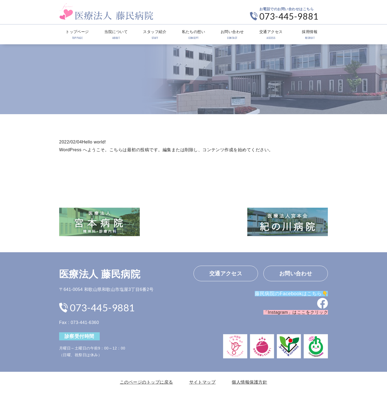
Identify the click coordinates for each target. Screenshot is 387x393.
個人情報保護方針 (249, 382)
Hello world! (94, 142)
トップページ (77, 35)
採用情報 (310, 35)
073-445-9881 (288, 16)
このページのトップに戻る (146, 382)
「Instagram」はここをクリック (295, 312)
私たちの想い (193, 35)
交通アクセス (271, 35)
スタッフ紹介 (155, 35)
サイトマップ (202, 382)
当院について (116, 35)
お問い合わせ (232, 35)
